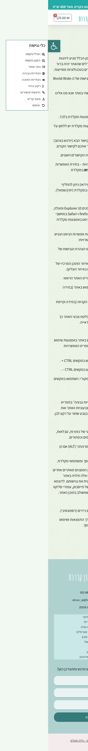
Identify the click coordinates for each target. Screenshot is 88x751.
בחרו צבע (44, 652)
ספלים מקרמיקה (44, 617)
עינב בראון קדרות (46, 18)
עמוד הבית (74, 32)
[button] (82, 19)
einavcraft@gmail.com (57, 98)
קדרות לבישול (44, 642)
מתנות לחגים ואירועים (44, 657)
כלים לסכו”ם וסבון (44, 637)
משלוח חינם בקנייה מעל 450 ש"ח (29, 6)
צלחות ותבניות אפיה (44, 627)
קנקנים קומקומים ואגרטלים (44, 632)
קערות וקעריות (44, 622)
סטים (44, 647)
